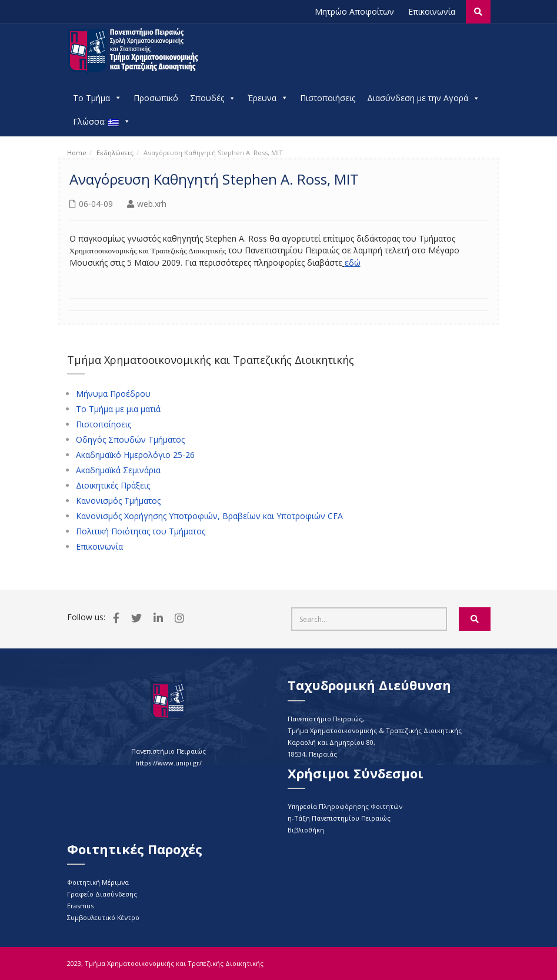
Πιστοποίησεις (103, 424)
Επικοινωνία (431, 11)
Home (76, 152)
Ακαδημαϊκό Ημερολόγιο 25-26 (135, 455)
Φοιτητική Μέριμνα (98, 882)
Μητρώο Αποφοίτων (354, 11)
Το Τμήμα (97, 98)
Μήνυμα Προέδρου (113, 394)
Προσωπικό (156, 97)
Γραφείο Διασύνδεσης (102, 893)
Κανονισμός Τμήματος (118, 501)
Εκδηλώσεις (115, 152)
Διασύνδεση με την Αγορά (423, 98)
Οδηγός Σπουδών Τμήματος (130, 439)
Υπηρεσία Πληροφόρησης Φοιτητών (345, 806)
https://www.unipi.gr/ (168, 762)
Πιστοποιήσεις (327, 97)
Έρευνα (268, 98)
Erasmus (80, 905)
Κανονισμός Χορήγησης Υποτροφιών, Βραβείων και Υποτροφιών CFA (209, 516)
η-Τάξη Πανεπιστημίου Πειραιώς (339, 818)
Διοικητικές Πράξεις (113, 485)
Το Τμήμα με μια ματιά (118, 409)
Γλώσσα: (102, 122)
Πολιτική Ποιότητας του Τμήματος (140, 531)
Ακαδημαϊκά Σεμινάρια (118, 470)
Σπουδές (213, 98)
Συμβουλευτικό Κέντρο (103, 917)
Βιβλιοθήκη (306, 829)
